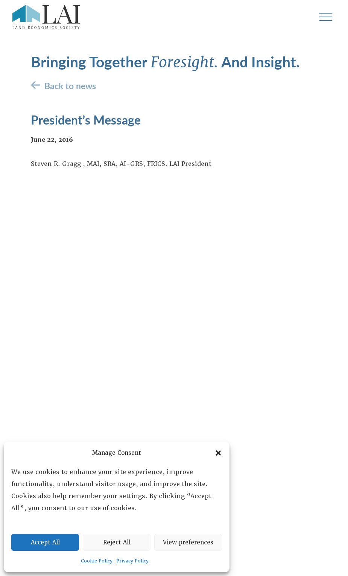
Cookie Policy (96, 561)
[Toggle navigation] (325, 17)
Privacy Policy (132, 561)
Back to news (70, 85)
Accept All (45, 542)
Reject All (117, 542)
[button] (218, 453)
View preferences (188, 542)
